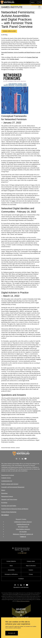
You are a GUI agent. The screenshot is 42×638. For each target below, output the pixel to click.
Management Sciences (7, 496)
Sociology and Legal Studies (8, 505)
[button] (34, 2)
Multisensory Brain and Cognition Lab (23, 534)
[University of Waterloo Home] (7, 2)
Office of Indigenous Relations (23, 601)
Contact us (23, 536)
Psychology (4, 502)
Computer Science (6, 477)
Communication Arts (6, 480)
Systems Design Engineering (8, 511)
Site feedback (5, 515)
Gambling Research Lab (23, 524)
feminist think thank (5, 447)
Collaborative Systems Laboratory (23, 521)
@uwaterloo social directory (21, 587)
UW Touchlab (23, 531)
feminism (13, 447)
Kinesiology (4, 493)
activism (18, 447)
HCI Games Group (23, 526)
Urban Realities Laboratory (23, 529)
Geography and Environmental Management (12, 487)
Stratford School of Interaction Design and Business (14, 508)
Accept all (11, 633)
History (3, 490)
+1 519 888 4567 (22, 553)
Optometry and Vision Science (9, 499)
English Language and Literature (9, 484)
